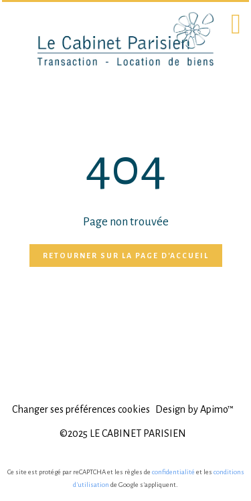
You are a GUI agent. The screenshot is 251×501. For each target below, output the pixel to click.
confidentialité (173, 472)
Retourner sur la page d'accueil (126, 256)
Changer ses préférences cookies (81, 409)
